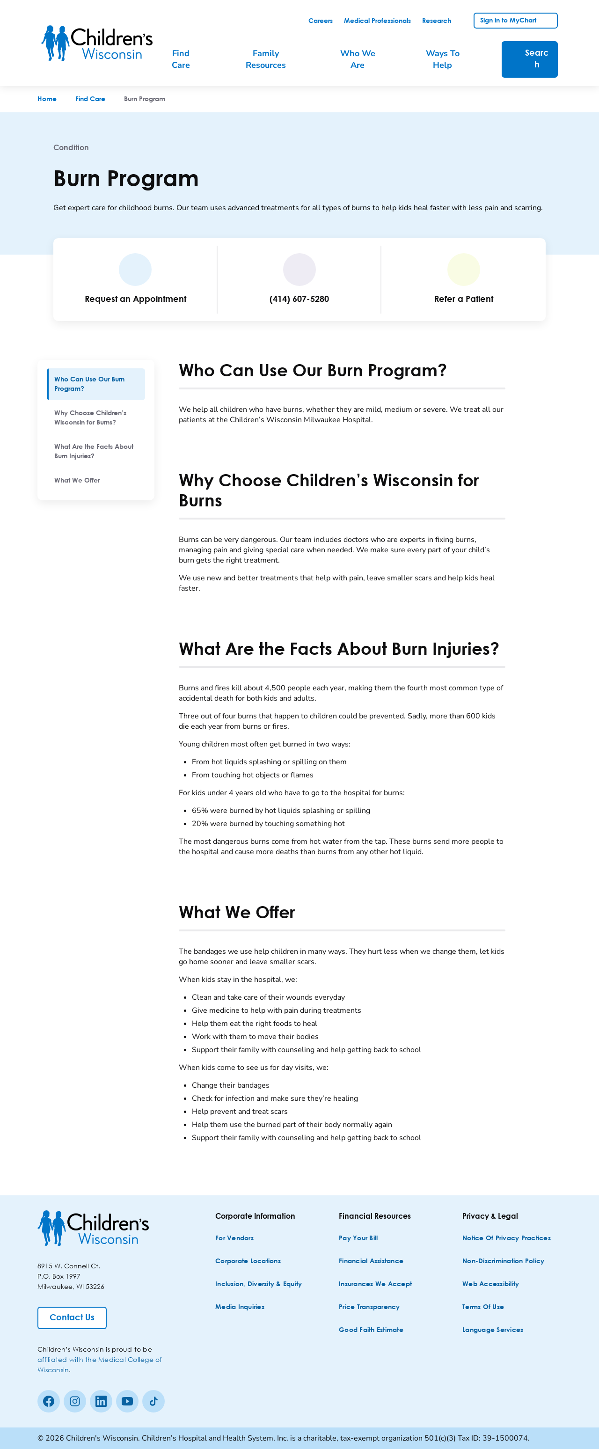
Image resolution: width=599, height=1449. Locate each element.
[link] (320, 21)
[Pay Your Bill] (358, 1239)
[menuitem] (96, 384)
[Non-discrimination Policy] (503, 1261)
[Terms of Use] (483, 1307)
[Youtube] (127, 1401)
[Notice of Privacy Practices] (506, 1239)
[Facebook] (48, 1401)
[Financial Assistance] (371, 1261)
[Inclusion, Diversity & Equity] (258, 1284)
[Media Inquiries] (239, 1307)
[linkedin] (101, 1401)
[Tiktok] (153, 1401)
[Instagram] (75, 1401)
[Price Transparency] (369, 1307)
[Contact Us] (72, 1318)
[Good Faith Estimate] (371, 1330)
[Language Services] (492, 1330)
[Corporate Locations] (248, 1261)
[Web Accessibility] (490, 1284)
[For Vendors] (234, 1239)
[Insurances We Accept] (375, 1284)
